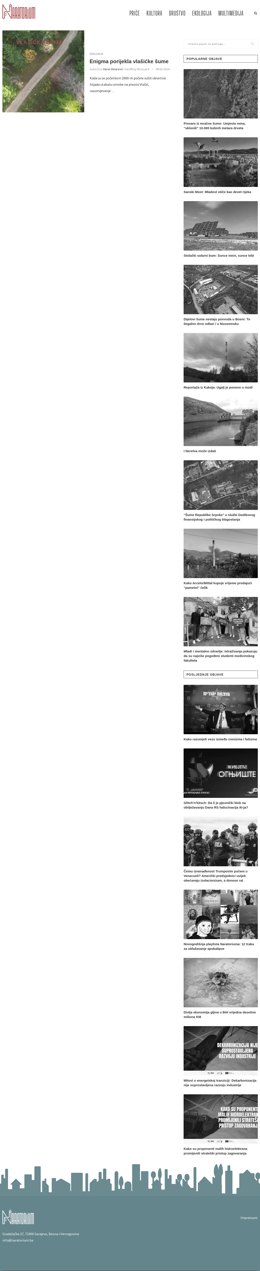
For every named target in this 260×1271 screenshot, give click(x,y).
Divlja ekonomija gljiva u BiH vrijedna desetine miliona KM (220, 1014)
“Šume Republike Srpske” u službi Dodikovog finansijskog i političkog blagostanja (219, 517)
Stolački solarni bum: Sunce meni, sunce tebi (219, 255)
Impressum (249, 1217)
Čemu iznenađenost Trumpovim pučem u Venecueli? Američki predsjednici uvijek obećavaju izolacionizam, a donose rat (216, 875)
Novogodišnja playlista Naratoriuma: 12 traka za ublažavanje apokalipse (219, 946)
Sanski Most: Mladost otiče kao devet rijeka (217, 192)
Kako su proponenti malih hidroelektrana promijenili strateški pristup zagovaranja (215, 1151)
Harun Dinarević (113, 69)
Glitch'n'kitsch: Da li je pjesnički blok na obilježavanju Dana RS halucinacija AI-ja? (216, 805)
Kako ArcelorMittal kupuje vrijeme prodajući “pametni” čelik (218, 585)
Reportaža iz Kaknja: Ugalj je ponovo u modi (218, 387)
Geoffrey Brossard (137, 69)
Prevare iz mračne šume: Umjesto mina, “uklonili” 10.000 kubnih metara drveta (214, 126)
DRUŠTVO (177, 13)
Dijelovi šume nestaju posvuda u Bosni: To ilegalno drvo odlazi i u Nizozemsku (217, 321)
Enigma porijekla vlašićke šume (129, 61)
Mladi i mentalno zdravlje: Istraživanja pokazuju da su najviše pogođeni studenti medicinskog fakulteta (220, 655)
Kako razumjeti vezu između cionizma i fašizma (220, 739)
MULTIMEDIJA (231, 13)
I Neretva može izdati (200, 451)
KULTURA (154, 13)
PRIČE (134, 13)
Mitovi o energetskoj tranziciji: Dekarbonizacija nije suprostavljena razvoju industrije (220, 1083)
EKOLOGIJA (202, 13)
